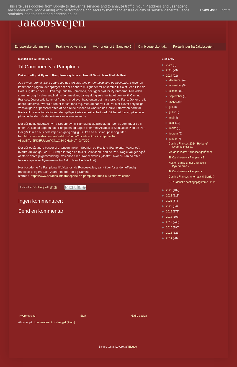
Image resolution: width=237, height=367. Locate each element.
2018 (169, 216)
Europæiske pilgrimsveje (32, 46)
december (175, 80)
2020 (169, 206)
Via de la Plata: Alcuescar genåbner (190, 152)
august (173, 101)
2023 (169, 190)
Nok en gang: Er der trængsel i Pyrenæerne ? (187, 164)
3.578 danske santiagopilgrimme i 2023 (192, 182)
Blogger (133, 346)
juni (171, 112)
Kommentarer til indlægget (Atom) (54, 322)
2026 (169, 65)
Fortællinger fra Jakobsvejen (193, 46)
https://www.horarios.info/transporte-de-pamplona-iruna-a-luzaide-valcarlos (80, 176)
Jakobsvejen (51, 21)
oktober (174, 91)
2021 (169, 200)
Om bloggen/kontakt (152, 46)
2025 (169, 70)
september (176, 96)
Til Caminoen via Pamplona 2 (186, 157)
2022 (169, 195)
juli (171, 107)
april (172, 122)
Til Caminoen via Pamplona (185, 171)
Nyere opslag (27, 315)
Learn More (208, 10)
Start (83, 315)
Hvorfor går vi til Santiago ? (112, 46)
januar (173, 138)
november (175, 85)
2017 (169, 222)
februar (174, 133)
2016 (169, 227)
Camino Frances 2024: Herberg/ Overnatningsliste (188, 145)
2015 (169, 232)
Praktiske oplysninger (71, 46)
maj (172, 117)
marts (173, 128)
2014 (169, 238)
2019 (169, 211)
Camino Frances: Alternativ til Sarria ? (191, 176)
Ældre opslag (139, 315)
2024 (169, 75)
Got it (226, 10)
